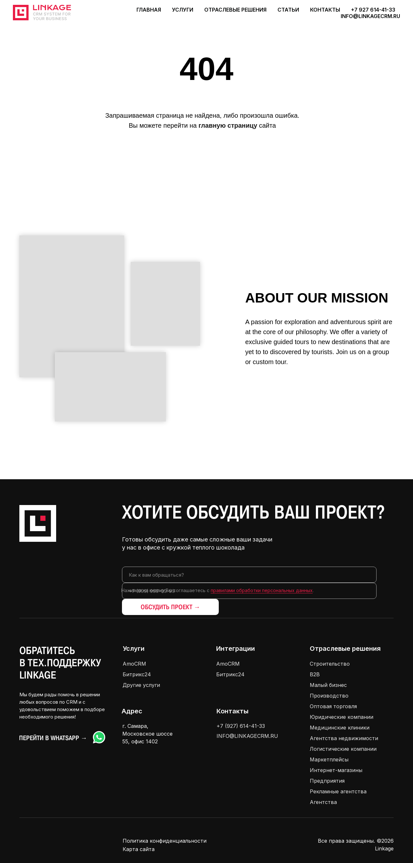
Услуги (134, 648)
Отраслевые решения (345, 648)
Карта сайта (139, 849)
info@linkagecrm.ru (370, 16)
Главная (148, 9)
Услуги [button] (182, 9)
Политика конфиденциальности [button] (164, 841)
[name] (249, 575)
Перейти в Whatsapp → (53, 738)
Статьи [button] (288, 9)
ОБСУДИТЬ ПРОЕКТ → (170, 607)
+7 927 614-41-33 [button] (373, 9)
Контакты (325, 9)
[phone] (249, 591)
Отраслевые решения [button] (235, 9)
